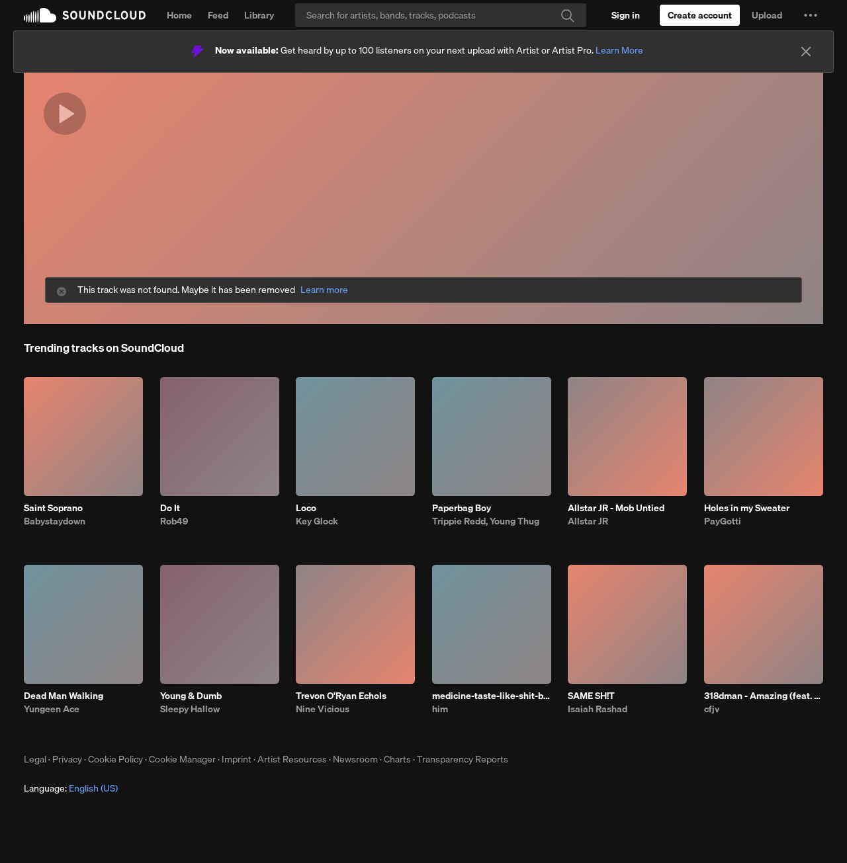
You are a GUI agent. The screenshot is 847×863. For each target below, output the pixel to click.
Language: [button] (71, 788)
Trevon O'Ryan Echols (341, 695)
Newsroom (355, 759)
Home (179, 15)
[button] (810, 15)
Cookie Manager (182, 759)
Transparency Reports (462, 759)
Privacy (67, 759)
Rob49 (174, 521)
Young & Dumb (191, 695)
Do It (170, 507)
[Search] (440, 15)
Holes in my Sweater (746, 507)
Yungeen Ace (51, 709)
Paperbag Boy (461, 507)
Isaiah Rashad (597, 709)
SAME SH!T (591, 695)
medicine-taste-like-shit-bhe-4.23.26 (491, 695)
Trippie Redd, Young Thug (485, 521)
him (440, 709)
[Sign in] (625, 15)
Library (259, 15)
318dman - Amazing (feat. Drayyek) (763, 695)
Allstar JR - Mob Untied (616, 507)
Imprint (236, 759)
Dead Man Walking (63, 695)
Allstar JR (588, 521)
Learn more (324, 290)
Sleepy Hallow (190, 709)
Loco (306, 507)
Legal (35, 759)
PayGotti (722, 521)
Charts (397, 759)
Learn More (619, 50)
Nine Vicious (322, 709)
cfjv (711, 709)
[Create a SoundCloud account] (700, 15)
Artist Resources (292, 759)
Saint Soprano (53, 507)
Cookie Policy (115, 759)
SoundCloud (85, 15)
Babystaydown (54, 521)
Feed (218, 15)
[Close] (806, 51)
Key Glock (317, 521)
